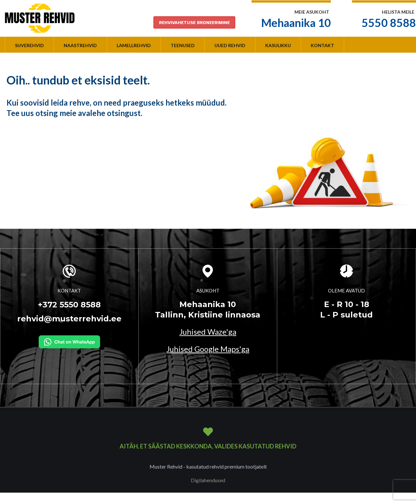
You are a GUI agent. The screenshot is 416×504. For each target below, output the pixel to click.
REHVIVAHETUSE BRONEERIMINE (194, 22)
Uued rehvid (229, 45)
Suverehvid (29, 45)
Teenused (183, 45)
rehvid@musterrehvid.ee (69, 318)
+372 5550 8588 (69, 304)
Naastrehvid (80, 45)
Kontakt (322, 45)
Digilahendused (208, 480)
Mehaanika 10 (296, 22)
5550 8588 (389, 22)
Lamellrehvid (134, 45)
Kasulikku (278, 45)
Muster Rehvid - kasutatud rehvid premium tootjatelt (208, 466)
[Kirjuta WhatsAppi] (69, 341)
